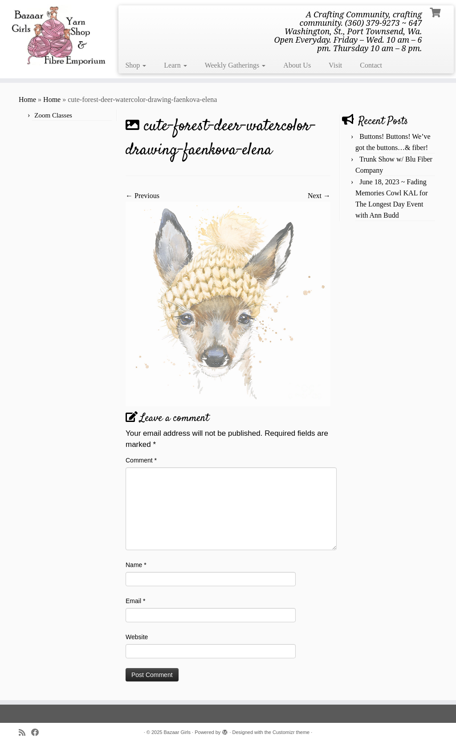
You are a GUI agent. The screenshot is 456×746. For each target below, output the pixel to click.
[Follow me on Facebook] (38, 733)
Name (136, 564)
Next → (319, 195)
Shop (135, 65)
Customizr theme (291, 732)
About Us (297, 65)
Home (27, 99)
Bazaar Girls (177, 732)
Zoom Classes (53, 115)
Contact (371, 65)
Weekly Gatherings (235, 65)
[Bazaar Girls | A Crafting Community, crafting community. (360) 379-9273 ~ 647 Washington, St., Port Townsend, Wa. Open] (53, 34)
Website (137, 637)
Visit (335, 65)
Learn (175, 65)
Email (135, 600)
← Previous (142, 195)
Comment (141, 460)
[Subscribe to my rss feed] (25, 733)
